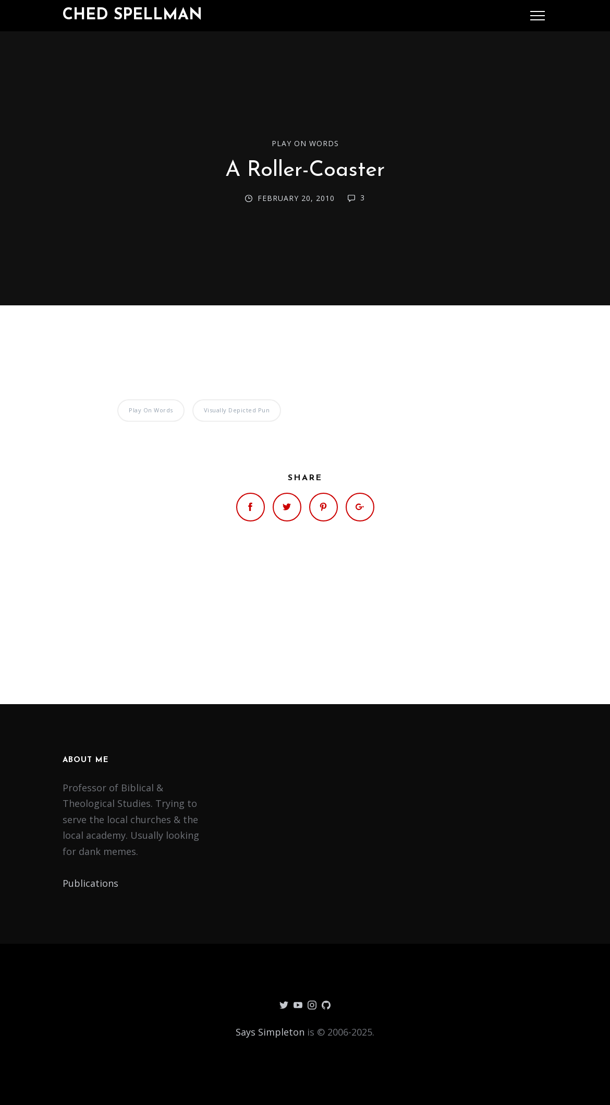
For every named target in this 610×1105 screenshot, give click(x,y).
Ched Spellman (132, 15)
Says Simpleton (270, 1032)
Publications (90, 883)
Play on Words (305, 143)
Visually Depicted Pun (237, 410)
